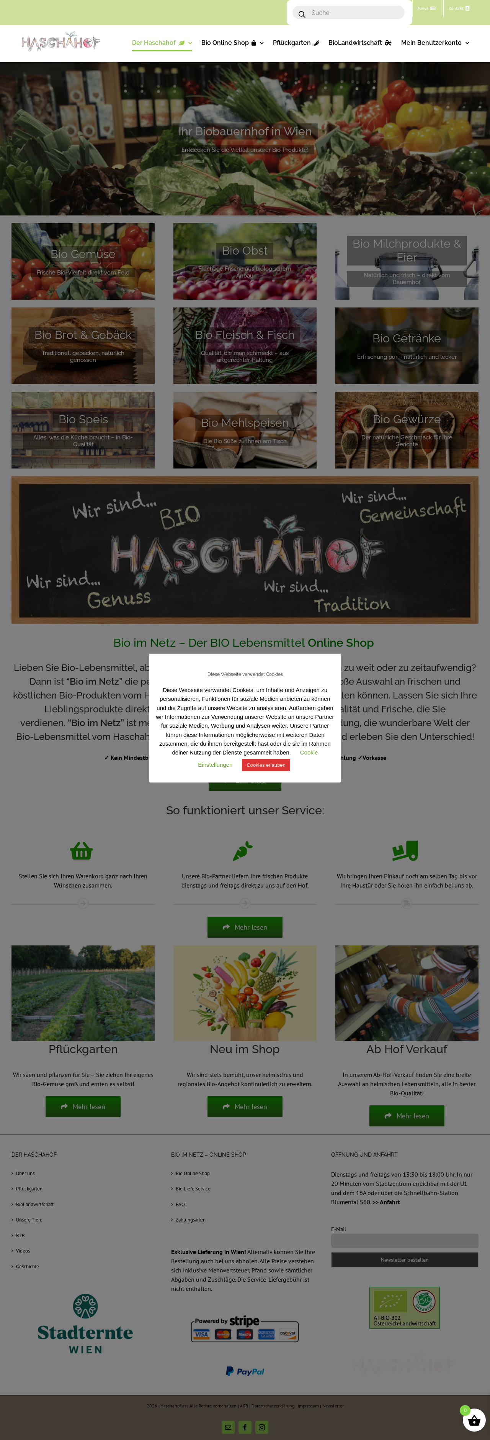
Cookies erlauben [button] (266, 765)
